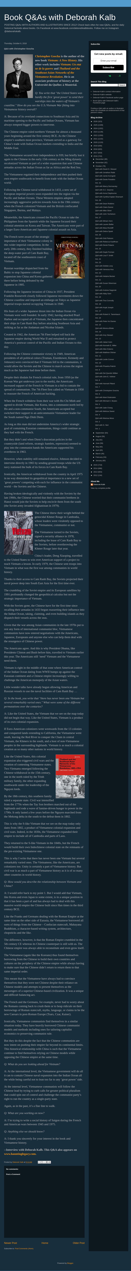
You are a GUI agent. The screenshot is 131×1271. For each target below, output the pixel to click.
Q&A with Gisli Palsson (104, 238)
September (100, 433)
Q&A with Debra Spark (104, 231)
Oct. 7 (97, 387)
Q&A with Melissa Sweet (104, 411)
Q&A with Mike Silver (103, 211)
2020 (95, 142)
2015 (95, 465)
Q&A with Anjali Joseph (104, 307)
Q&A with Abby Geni (103, 294)
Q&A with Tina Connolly (104, 301)
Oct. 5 (97, 404)
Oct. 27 (98, 218)
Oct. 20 (98, 287)
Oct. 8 (97, 380)
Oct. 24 (98, 259)
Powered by (108, 76)
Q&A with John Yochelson (105, 214)
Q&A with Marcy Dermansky (106, 186)
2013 (95, 472)
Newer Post (10, 1243)
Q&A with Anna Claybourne (106, 193)
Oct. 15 (98, 325)
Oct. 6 (97, 394)
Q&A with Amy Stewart (104, 335)
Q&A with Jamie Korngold (105, 176)
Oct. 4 (97, 415)
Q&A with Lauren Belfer (104, 224)
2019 (95, 146)
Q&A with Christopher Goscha (107, 390)
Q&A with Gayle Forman (104, 252)
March (98, 454)
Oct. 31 (98, 183)
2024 (95, 128)
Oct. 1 (97, 429)
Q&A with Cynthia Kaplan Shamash (109, 197)
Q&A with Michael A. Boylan (106, 401)
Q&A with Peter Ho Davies (105, 321)
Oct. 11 (98, 356)
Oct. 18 (98, 304)
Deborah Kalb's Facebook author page (108, 98)
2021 (95, 139)
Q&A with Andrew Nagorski (105, 290)
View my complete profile (100, 488)
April (98, 450)
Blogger (70, 1263)
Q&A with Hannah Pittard (105, 384)
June (98, 443)
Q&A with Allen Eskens (104, 349)
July (97, 440)
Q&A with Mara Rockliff (104, 228)
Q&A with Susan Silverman (105, 283)
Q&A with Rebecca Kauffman (106, 242)
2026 (95, 121)
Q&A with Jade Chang (103, 408)
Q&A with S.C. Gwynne (104, 190)
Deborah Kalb (99, 484)
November (100, 163)
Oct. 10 (98, 363)
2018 (95, 149)
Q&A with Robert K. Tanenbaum (107, 314)
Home (45, 1243)
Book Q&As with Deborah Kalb (60, 17)
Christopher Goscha (47, 56)
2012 (95, 475)
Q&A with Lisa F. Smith (104, 255)
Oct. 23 (98, 262)
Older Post (79, 1243)
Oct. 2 (97, 422)
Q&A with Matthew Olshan (105, 352)
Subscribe (108, 67)
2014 (95, 468)
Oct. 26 (98, 235)
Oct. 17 (98, 311)
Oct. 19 (98, 297)
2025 (95, 125)
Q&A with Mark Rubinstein (105, 397)
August (99, 436)
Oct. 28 (98, 200)
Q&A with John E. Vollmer (105, 377)
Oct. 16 (98, 318)
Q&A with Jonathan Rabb (105, 172)
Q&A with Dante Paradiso (105, 179)
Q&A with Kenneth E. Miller (105, 345)
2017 (95, 153)
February (99, 457)
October (99, 166)
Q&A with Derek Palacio (104, 245)
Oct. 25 (98, 249)
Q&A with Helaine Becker (105, 276)
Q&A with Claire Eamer (104, 207)
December (100, 159)
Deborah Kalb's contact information (106, 92)
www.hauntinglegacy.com (20, 1154)
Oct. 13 (98, 339)
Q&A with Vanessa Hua (104, 269)
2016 (95, 156)
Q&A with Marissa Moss (104, 418)
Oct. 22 (98, 273)
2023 (95, 132)
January (99, 461)
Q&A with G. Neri (101, 425)
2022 (95, 135)
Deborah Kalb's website (102, 95)
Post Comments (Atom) (24, 1249)
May (97, 447)
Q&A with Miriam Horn (104, 221)
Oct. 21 (98, 280)
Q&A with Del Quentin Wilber (106, 373)
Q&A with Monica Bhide (104, 328)
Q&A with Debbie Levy (104, 266)
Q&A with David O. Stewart (105, 169)
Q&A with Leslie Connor (104, 359)
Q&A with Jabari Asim (103, 342)
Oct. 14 (98, 332)
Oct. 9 (97, 370)
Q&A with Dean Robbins (104, 204)
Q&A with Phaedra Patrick (105, 366)
